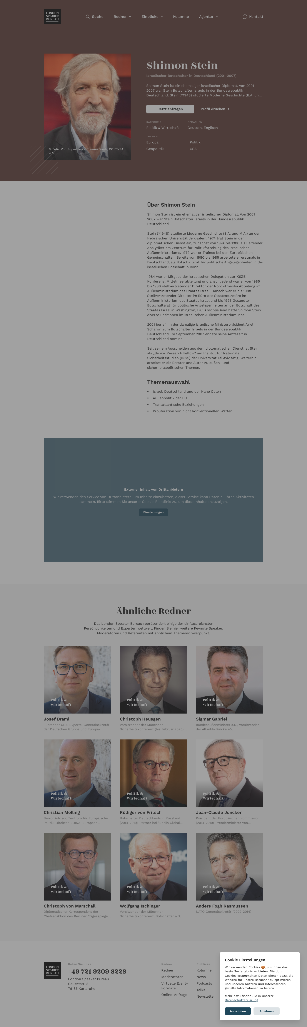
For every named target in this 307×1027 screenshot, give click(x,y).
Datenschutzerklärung (241, 1000)
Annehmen (238, 1011)
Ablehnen (267, 1011)
